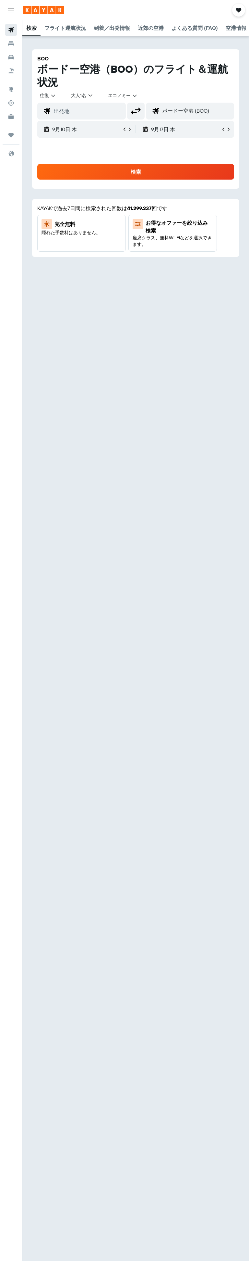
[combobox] (122, 95)
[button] (11, 10)
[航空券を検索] (11, 29)
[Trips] (11, 135)
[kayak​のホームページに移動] (43, 10)
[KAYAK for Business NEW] (11, 116)
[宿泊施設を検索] (11, 43)
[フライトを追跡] (11, 102)
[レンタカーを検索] (11, 57)
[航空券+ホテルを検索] (11, 70)
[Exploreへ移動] (11, 89)
